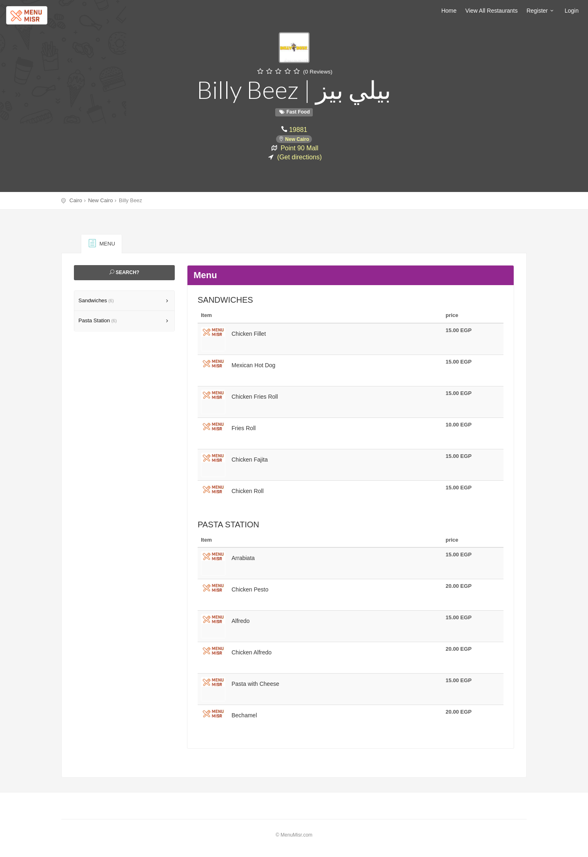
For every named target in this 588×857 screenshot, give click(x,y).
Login (572, 10)
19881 (298, 128)
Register (541, 10)
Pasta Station (97, 320)
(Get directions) (299, 155)
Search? (124, 272)
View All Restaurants (492, 10)
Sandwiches (96, 300)
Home (449, 10)
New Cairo (297, 138)
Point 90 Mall (299, 146)
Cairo (75, 200)
